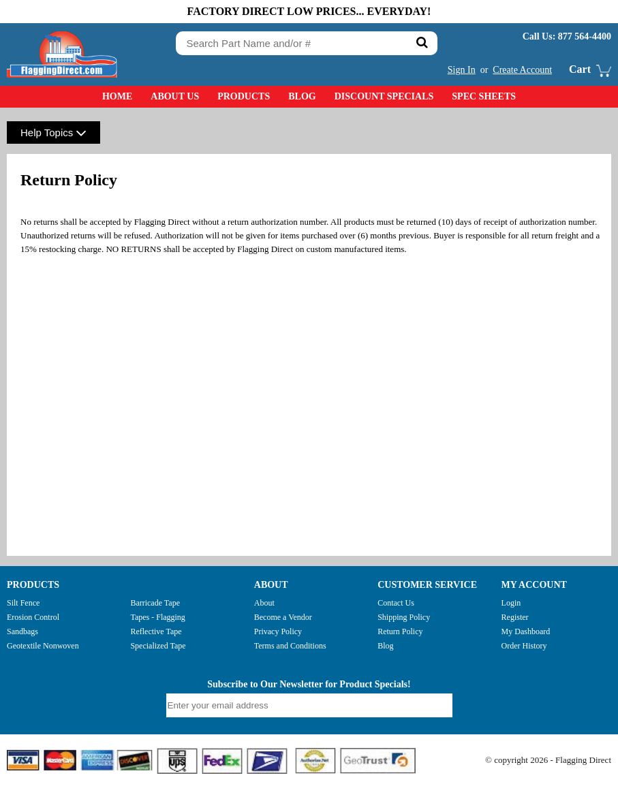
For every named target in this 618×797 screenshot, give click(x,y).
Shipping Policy (403, 617)
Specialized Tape (157, 646)
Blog (301, 96)
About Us (175, 96)
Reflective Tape (155, 631)
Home (117, 96)
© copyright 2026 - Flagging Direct (548, 760)
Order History (524, 646)
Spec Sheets (484, 96)
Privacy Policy (278, 631)
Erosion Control (33, 617)
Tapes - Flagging (157, 617)
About (264, 603)
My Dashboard (526, 631)
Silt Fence (23, 603)
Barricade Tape (155, 603)
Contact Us (395, 603)
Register (515, 617)
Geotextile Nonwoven (43, 646)
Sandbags (22, 631)
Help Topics (53, 132)
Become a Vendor (283, 617)
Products (243, 96)
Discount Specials (384, 96)
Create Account (522, 70)
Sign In (462, 70)
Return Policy (399, 631)
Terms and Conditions (290, 646)
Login (511, 603)
